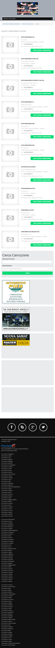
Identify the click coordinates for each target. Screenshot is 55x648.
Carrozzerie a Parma (6, 621)
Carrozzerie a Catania (6, 467)
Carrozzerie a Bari (6, 588)
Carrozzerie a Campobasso (8, 465)
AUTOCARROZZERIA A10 (27, 37)
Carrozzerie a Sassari (6, 568)
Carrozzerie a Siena (6, 505)
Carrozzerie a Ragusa (6, 563)
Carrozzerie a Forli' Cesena (8, 474)
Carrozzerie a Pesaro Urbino (8, 623)
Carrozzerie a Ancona (6, 585)
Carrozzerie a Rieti (6, 630)
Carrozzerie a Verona (6, 579)
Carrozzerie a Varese (6, 512)
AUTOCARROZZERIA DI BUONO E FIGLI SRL (32, 80)
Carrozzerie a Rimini (6, 501)
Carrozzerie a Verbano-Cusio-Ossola (10, 643)
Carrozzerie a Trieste (6, 576)
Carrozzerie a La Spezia (7, 543)
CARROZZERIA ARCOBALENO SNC (30, 231)
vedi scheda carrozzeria (42, 50)
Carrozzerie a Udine (6, 641)
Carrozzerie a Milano (6, 550)
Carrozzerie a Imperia (6, 606)
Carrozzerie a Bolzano (7, 526)
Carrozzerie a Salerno (6, 503)
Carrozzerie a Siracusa (7, 570)
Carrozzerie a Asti (5, 457)
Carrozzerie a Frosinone (7, 539)
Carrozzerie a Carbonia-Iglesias (9, 530)
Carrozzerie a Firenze (6, 537)
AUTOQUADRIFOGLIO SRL (28, 188)
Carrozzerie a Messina (7, 485)
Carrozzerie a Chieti (6, 597)
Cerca (27, 273)
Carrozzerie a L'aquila (6, 477)
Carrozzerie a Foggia (6, 603)
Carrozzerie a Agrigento (7, 454)
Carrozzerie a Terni (6, 638)
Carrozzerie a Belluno (6, 459)
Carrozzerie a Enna (6, 536)
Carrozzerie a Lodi (6, 481)
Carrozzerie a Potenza (7, 627)
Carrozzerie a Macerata (7, 612)
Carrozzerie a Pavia (6, 492)
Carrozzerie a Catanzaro (7, 532)
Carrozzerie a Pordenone (7, 561)
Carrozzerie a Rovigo (6, 632)
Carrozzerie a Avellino (7, 523)
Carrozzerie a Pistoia (6, 496)
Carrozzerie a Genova (6, 605)
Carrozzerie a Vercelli (6, 514)
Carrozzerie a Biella (6, 590)
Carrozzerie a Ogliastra (7, 554)
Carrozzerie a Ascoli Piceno (8, 586)
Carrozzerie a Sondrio (6, 636)
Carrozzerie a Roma (6, 567)
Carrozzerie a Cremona (7, 599)
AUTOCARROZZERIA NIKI (28, 123)
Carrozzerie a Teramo (7, 572)
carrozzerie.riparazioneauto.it (9, 439)
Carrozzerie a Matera (6, 614)
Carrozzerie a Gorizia (6, 476)
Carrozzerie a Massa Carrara (8, 548)
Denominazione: (7, 265)
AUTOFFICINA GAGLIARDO (28, 167)
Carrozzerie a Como (6, 468)
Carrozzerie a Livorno (6, 610)
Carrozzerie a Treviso (6, 510)
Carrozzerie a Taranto (7, 507)
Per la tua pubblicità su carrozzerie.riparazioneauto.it (14, 449)
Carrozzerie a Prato (6, 498)
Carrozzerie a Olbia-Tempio (8, 619)
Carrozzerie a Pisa (6, 625)
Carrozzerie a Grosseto (7, 541)
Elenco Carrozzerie (27, 24)
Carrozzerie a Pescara (7, 494)
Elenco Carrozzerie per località (9, 450)
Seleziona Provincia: (8, 259)
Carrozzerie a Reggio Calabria (9, 499)
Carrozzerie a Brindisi (6, 463)
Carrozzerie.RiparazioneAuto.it (11, 24)
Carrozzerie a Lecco (6, 545)
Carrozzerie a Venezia (7, 578)
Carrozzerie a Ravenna (7, 628)
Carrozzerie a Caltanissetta (8, 594)
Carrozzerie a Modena (7, 616)
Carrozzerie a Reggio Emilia (8, 565)
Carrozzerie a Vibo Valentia (8, 645)
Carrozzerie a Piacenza (7, 559)
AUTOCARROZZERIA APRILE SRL (29, 58)
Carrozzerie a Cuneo (6, 470)
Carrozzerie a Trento (6, 639)
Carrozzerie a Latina (6, 608)
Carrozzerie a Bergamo (7, 525)
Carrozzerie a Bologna (7, 461)
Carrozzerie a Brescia (6, 592)
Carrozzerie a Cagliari (6, 528)
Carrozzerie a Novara (6, 617)
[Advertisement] (16, 372)
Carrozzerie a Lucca (6, 547)
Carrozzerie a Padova (6, 490)
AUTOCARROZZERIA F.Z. (27, 102)
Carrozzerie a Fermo (6, 601)
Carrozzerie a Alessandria (8, 519)
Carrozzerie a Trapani (6, 574)
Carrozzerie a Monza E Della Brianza (10, 487)
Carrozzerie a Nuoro (6, 488)
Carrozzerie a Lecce (6, 479)
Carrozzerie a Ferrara (6, 472)
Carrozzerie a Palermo (7, 556)
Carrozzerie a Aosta (6, 456)
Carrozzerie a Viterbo (6, 581)
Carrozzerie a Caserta (7, 596)
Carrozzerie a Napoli (6, 552)
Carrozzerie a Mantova (7, 483)
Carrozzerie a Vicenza (6, 516)
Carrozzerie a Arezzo (6, 521)
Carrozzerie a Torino (6, 508)
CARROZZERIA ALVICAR (27, 210)
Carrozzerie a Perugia (6, 557)
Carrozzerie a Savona (6, 634)
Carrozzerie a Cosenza (7, 534)
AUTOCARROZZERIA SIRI (27, 145)
